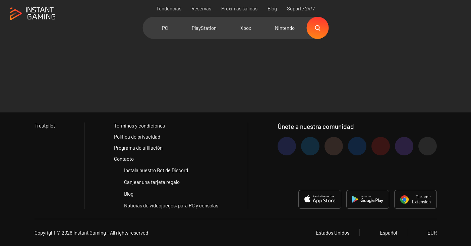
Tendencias (168, 8)
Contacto (124, 159)
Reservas (201, 8)
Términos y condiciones (139, 125)
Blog (272, 8)
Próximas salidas (239, 8)
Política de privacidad (137, 137)
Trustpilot (45, 125)
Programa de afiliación (138, 148)
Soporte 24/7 (301, 8)
